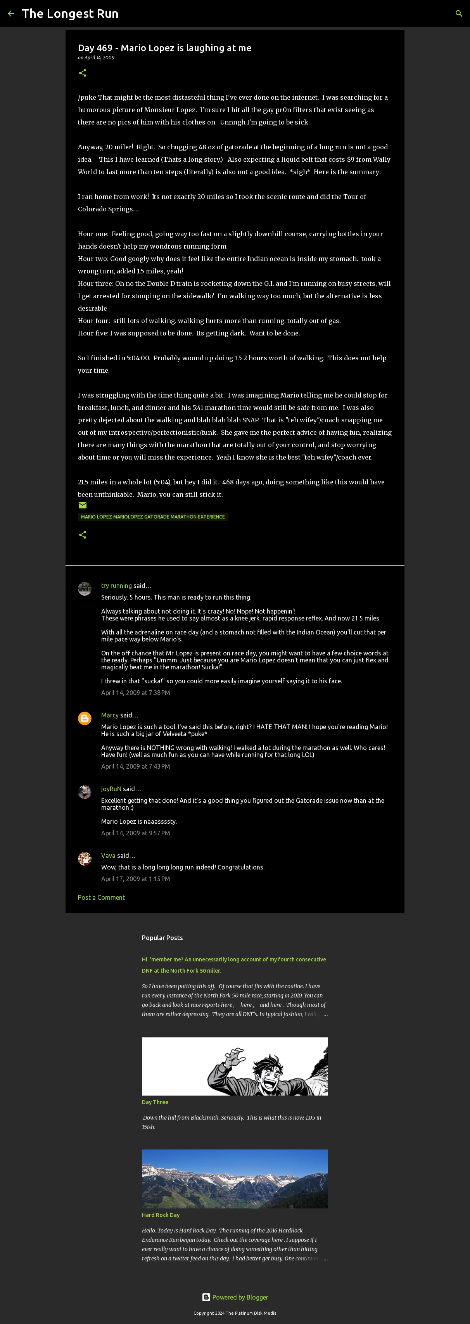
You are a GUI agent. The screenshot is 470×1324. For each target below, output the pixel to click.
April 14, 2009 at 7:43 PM (135, 766)
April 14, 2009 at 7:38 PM (135, 692)
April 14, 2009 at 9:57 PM (135, 833)
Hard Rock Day (161, 1215)
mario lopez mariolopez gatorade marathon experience (153, 516)
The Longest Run (70, 13)
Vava (108, 855)
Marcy (110, 715)
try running (116, 585)
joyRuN (111, 788)
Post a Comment (101, 897)
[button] (82, 73)
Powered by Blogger (235, 1297)
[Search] (129, 13)
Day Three (155, 1102)
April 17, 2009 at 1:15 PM (135, 878)
